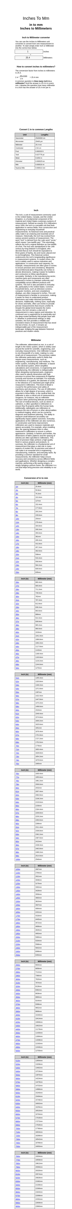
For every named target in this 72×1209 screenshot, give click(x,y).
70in (17, 746)
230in (18, 948)
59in (17, 706)
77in (17, 777)
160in (18, 908)
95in (17, 841)
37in (17, 621)
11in (17, 522)
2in (17, 490)
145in (18, 898)
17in (17, 544)
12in (17, 526)
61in (17, 713)
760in (18, 1156)
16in (17, 540)
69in (17, 742)
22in (17, 561)
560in (18, 1078)
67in (17, 735)
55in (17, 692)
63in (17, 721)
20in (17, 554)
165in (18, 912)
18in (17, 547)
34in (17, 611)
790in (18, 1167)
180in (18, 923)
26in (17, 582)
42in (17, 639)
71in (17, 749)
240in (18, 951)
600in (18, 1093)
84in (17, 802)
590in (18, 1089)
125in (18, 883)
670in (18, 1118)
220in (18, 944)
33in (17, 607)
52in (17, 681)
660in (18, 1114)
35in (17, 614)
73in (17, 756)
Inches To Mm (36, 18)
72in (17, 753)
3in (17, 494)
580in (18, 1085)
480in (18, 1043)
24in (17, 569)
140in (18, 894)
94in (17, 838)
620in (18, 1100)
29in (17, 593)
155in (18, 905)
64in (17, 724)
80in (17, 788)
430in (18, 1026)
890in (18, 1203)
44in (17, 646)
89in (17, 820)
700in (18, 1128)
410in (18, 1018)
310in (18, 983)
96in (17, 845)
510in (18, 1060)
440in (18, 1029)
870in (18, 1195)
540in (18, 1071)
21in (17, 558)
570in (18, 1082)
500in (18, 1051)
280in (18, 972)
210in (18, 941)
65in (17, 728)
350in (18, 997)
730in (18, 1139)
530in (18, 1068)
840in (18, 1185)
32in (17, 604)
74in (17, 760)
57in (17, 699)
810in (18, 1174)
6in (17, 504)
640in (18, 1107)
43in (17, 643)
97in (17, 848)
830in (18, 1181)
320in (18, 986)
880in (18, 1199)
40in (17, 632)
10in (17, 519)
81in (17, 791)
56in (17, 696)
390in (18, 1011)
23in (17, 565)
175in (18, 919)
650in (18, 1110)
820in (18, 1178)
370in (18, 1004)
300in (18, 979)
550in (18, 1075)
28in (17, 589)
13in (17, 529)
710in (18, 1132)
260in (18, 965)
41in (17, 636)
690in (18, 1125)
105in (18, 869)
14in (17, 533)
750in (18, 1146)
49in (17, 664)
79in (17, 784)
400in (18, 1015)
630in (18, 1103)
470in (18, 1040)
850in (18, 1188)
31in (17, 600)
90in (17, 823)
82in (17, 795)
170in (18, 916)
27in (17, 586)
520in (18, 1064)
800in (18, 1170)
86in (17, 809)
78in (17, 781)
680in (18, 1121)
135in (18, 891)
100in (18, 859)
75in (17, 764)
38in (17, 625)
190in (18, 930)
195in (18, 933)
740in (18, 1143)
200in (18, 937)
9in (17, 515)
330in (18, 990)
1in (17, 486)
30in (17, 596)
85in (17, 806)
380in (18, 1008)
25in (17, 572)
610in (18, 1096)
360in (18, 1001)
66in (17, 731)
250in (18, 955)
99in (17, 856)
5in (17, 501)
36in (17, 618)
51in (17, 678)
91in (17, 827)
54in (17, 688)
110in (18, 873)
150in (18, 901)
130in (18, 887)
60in (17, 710)
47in (17, 657)
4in (17, 497)
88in (17, 816)
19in (17, 551)
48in (17, 661)
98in (17, 852)
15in (17, 536)
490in (18, 1047)
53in (17, 685)
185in (18, 926)
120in (18, 880)
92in (17, 831)
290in (18, 976)
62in (17, 717)
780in (18, 1163)
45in (17, 650)
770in (18, 1160)
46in (17, 654)
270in (18, 968)
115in (18, 876)
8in (17, 511)
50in (17, 668)
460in (18, 1036)
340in (18, 993)
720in (18, 1135)
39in (17, 629)
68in (17, 738)
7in (17, 508)
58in (17, 703)
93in (17, 834)
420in (18, 1022)
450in (18, 1033)
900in (18, 1206)
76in (17, 773)
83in (17, 798)
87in (17, 813)
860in (18, 1192)
